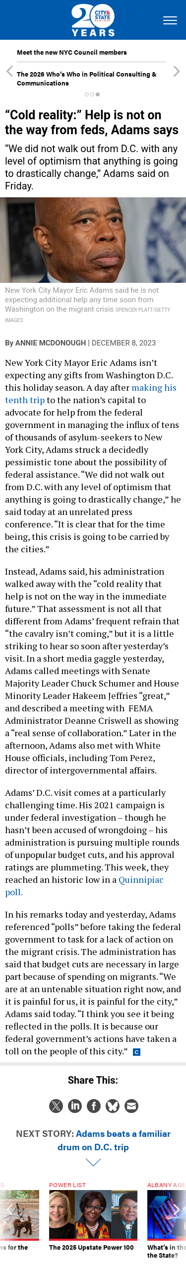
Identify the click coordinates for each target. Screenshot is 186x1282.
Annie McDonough (50, 343)
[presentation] (9, 1224)
